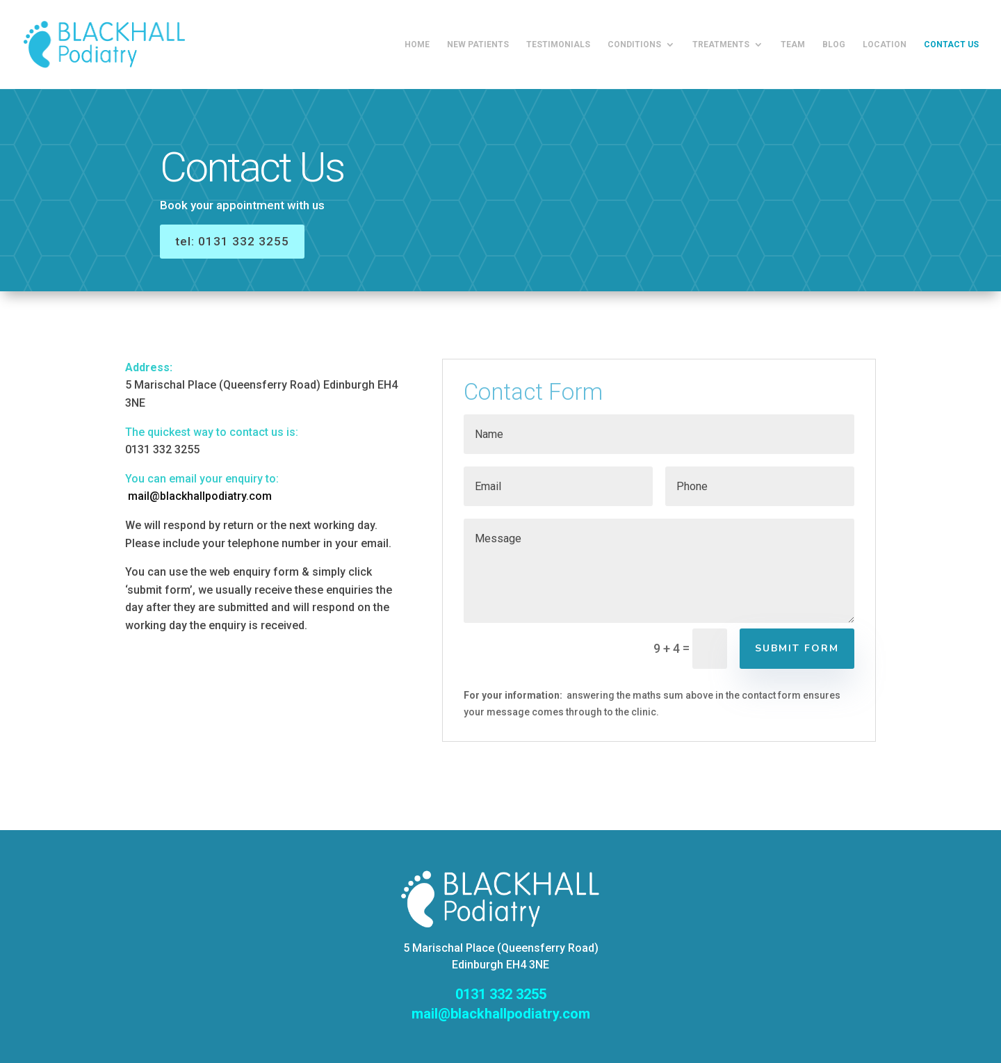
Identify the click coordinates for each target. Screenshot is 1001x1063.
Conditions (634, 44)
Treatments (720, 44)
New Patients (478, 44)
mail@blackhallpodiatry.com (200, 496)
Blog (833, 44)
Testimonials (558, 44)
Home (417, 44)
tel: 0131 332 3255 (260, 238)
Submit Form (797, 648)
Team (793, 44)
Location (884, 44)
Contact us (951, 44)
